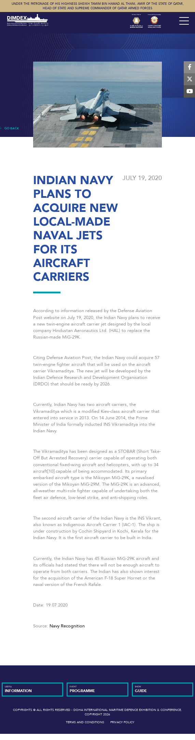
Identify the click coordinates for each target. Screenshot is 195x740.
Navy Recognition (67, 626)
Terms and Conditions (85, 722)
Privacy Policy (122, 722)
